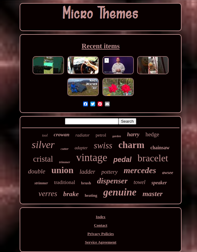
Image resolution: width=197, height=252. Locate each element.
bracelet (152, 158)
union (62, 170)
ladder (87, 171)
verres (48, 193)
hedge (152, 134)
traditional (64, 182)
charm (131, 145)
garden (116, 136)
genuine (120, 192)
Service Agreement (100, 242)
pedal (122, 159)
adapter (81, 148)
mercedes (140, 170)
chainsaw (160, 147)
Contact (100, 225)
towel (139, 182)
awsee (167, 172)
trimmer (64, 162)
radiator (83, 135)
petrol (101, 135)
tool (45, 135)
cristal (43, 158)
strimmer (41, 183)
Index (100, 217)
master (153, 194)
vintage (91, 157)
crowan (61, 134)
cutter (65, 148)
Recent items (101, 46)
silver (43, 144)
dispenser (112, 180)
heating (91, 195)
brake (71, 194)
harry (133, 134)
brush (86, 183)
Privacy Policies (100, 233)
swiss (103, 145)
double (36, 171)
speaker (159, 182)
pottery (109, 172)
